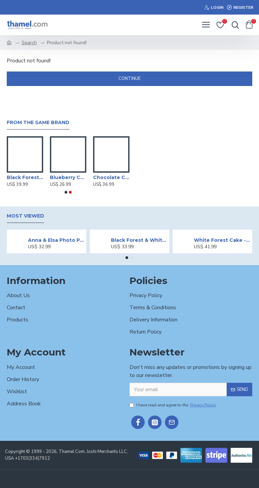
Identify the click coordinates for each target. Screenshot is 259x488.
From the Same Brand (38, 122)
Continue (129, 79)
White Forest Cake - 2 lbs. (222, 240)
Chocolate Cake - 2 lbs (111, 177)
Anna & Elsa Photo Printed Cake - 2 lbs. (56, 240)
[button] (66, 192)
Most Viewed (25, 216)
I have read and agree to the (173, 405)
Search (29, 42)
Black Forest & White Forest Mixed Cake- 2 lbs (139, 240)
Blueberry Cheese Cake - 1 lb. (68, 177)
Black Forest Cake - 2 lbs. (25, 177)
